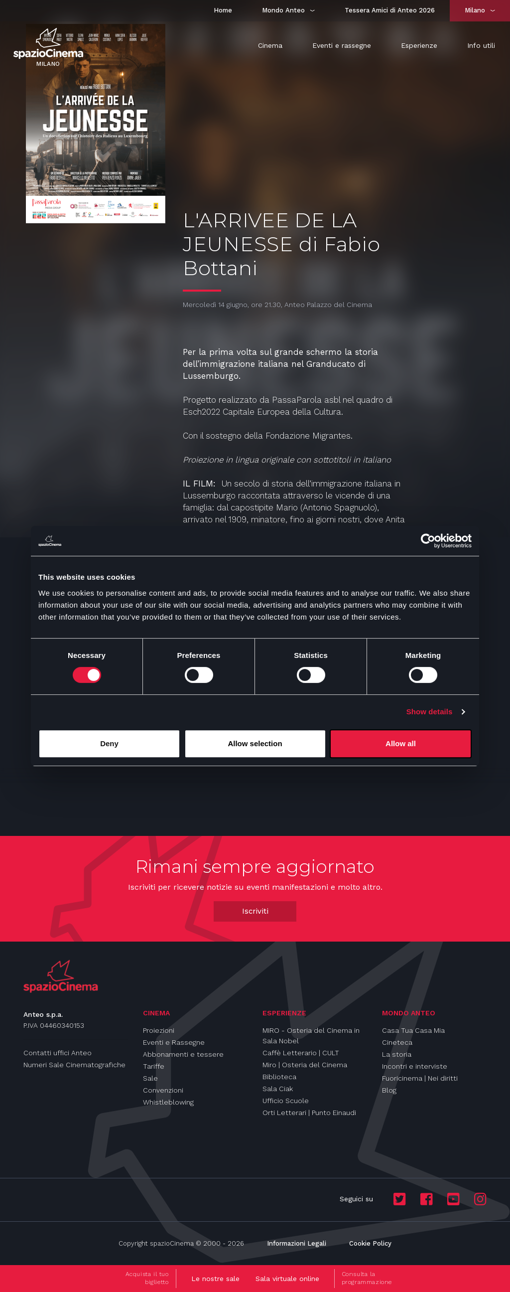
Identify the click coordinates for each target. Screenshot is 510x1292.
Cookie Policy (370, 1243)
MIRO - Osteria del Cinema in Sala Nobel (311, 1035)
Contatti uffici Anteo (57, 1053)
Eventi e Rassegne (174, 1042)
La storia (396, 1054)
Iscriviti (255, 911)
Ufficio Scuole (285, 1101)
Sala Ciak (277, 1089)
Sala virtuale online (287, 1279)
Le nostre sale (215, 1279)
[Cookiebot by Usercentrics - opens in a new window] (428, 540)
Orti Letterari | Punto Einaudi (309, 1113)
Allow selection (255, 743)
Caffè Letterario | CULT (300, 1053)
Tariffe (153, 1066)
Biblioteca (279, 1077)
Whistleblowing (168, 1102)
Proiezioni (158, 1030)
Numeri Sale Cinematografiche (74, 1065)
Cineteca (397, 1042)
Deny (109, 743)
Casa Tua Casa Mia (413, 1030)
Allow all (400, 743)
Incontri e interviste (414, 1066)
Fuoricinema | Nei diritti (420, 1078)
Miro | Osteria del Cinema (304, 1065)
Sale (150, 1078)
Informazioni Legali (296, 1243)
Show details (429, 711)
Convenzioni (163, 1090)
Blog (389, 1090)
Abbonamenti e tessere (183, 1054)
